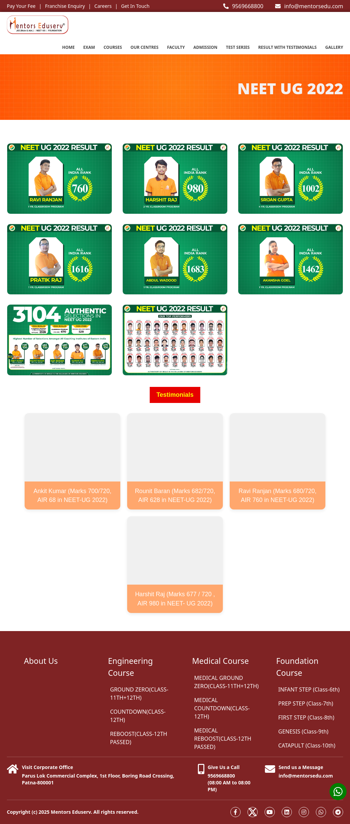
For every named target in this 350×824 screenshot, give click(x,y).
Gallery (334, 47)
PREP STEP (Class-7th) (305, 703)
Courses (113, 47)
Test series (238, 47)
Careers (102, 6)
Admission (205, 47)
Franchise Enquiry (65, 6)
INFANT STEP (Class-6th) (309, 689)
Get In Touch (135, 6)
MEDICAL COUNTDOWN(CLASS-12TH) (222, 708)
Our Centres (145, 47)
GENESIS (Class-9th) (303, 731)
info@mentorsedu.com (309, 6)
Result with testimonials (287, 47)
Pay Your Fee (21, 6)
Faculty (176, 47)
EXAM (89, 47)
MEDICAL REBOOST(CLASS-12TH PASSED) (222, 739)
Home (68, 47)
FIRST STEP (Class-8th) (306, 717)
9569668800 (243, 6)
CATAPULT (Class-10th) (306, 745)
